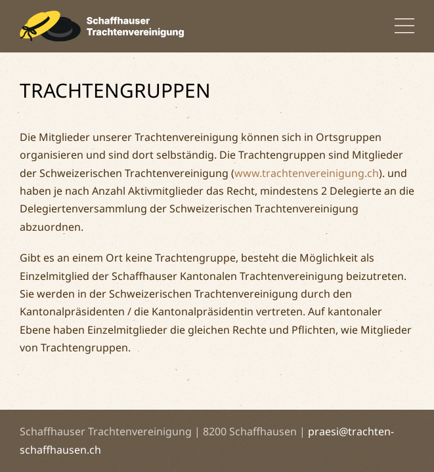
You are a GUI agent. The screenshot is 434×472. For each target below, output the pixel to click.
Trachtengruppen (115, 90)
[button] (404, 26)
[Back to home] (102, 26)
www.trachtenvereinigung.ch (306, 173)
